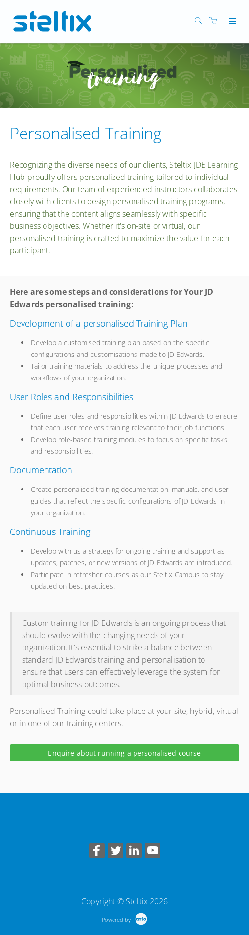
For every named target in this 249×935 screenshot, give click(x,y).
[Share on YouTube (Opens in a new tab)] (152, 852)
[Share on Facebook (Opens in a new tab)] (97, 852)
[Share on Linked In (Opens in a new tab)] (134, 852)
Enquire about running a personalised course (124, 752)
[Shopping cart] (215, 20)
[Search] (200, 20)
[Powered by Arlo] (124, 918)
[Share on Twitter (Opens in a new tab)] (115, 852)
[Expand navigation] (231, 21)
